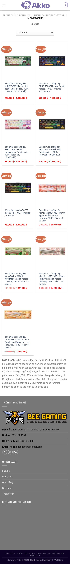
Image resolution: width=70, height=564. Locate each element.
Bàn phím (24, 15)
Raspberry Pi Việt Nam (52, 560)
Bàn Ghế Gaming (56, 553)
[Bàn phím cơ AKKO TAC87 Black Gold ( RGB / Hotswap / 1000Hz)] (18, 187)
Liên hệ (6, 471)
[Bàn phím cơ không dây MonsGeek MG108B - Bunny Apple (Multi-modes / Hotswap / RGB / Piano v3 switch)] (52, 187)
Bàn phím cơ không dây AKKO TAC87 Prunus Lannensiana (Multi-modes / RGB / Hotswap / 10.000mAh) (17, 152)
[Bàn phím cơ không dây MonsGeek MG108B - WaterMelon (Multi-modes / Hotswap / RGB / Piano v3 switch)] (18, 251)
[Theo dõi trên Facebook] (5, 452)
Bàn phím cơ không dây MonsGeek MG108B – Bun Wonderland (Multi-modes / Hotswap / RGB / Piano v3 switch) (17, 342)
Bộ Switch (30, 553)
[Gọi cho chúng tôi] (15, 452)
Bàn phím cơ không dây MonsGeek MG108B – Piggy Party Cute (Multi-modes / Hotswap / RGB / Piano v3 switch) (52, 278)
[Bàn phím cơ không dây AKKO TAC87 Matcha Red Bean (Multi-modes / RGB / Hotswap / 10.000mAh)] (18, 61)
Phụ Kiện (41, 553)
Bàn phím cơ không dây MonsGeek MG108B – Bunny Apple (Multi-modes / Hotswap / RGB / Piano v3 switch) (52, 215)
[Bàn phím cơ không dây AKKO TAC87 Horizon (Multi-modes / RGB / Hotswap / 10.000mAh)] (52, 61)
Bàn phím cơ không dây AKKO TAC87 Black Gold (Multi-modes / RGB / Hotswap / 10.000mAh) (50, 151)
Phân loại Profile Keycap (49, 15)
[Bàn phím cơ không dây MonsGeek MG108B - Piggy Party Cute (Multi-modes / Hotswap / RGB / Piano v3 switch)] (52, 251)
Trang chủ (9, 15)
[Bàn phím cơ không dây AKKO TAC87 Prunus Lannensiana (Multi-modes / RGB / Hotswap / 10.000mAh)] (18, 124)
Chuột (20, 553)
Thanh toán (8, 493)
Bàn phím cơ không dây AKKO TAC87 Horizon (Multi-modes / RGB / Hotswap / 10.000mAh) (52, 87)
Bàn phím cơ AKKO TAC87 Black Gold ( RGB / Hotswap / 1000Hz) (17, 213)
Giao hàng (7, 482)
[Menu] (4, 5)
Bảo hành (7, 488)
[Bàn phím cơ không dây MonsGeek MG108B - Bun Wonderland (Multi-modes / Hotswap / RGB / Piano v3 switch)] (18, 314)
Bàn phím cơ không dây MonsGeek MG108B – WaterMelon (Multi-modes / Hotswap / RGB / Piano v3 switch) (17, 278)
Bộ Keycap (35, 556)
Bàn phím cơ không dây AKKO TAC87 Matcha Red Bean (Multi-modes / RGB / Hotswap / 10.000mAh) (17, 87)
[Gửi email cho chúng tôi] (10, 452)
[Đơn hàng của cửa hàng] (35, 33)
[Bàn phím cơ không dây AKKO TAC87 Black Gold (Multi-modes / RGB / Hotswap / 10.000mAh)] (52, 124)
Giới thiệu (7, 476)
